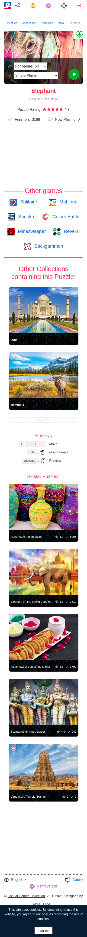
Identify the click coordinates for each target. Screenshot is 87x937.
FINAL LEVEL (43, 904)
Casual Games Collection (26, 896)
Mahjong (67, 201)
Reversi (71, 231)
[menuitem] (18, 5)
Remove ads (47, 886)
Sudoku (25, 216)
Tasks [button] (33, 5)
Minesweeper (31, 231)
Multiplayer (18, 5)
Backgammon (48, 246)
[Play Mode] (36, 75)
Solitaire (28, 201)
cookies (35, 909)
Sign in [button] (80, 5)
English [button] (17, 880)
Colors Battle (65, 216)
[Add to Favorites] (78, 35)
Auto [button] (76, 880)
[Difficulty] (30, 66)
